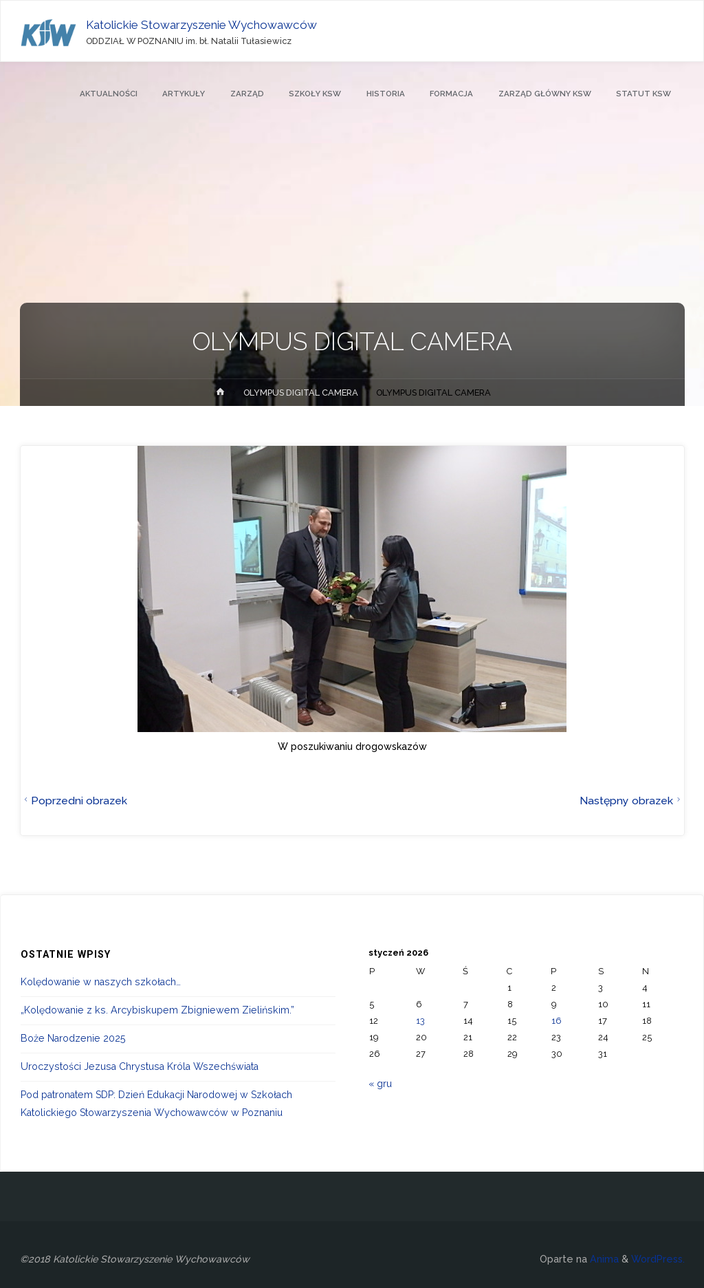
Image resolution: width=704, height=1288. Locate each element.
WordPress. (658, 1259)
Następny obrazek (632, 800)
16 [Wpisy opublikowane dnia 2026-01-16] (556, 1021)
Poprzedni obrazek (74, 800)
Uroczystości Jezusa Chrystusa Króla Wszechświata (139, 1066)
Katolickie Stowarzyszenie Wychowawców (201, 25)
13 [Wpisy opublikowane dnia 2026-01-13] (420, 1021)
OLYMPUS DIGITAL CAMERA (300, 392)
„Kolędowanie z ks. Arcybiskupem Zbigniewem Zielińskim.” (157, 1010)
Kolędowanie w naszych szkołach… (101, 981)
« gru (380, 1083)
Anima (603, 1259)
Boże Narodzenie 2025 (73, 1038)
